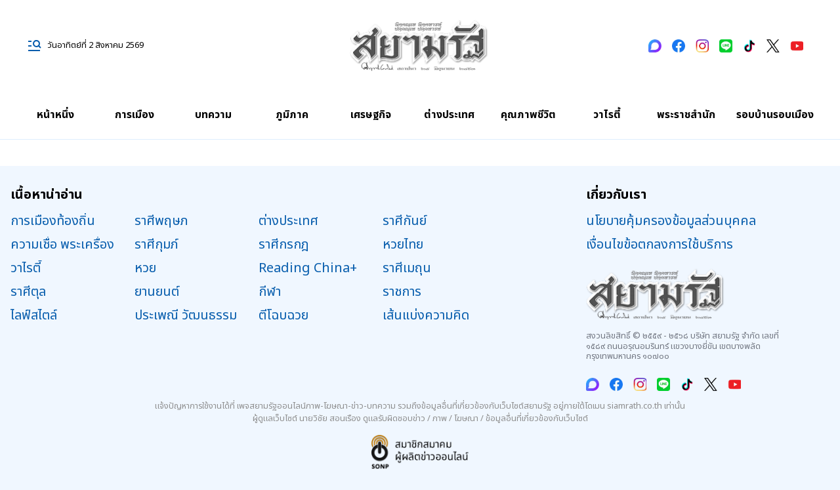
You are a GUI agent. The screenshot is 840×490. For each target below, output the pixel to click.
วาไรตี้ (607, 115)
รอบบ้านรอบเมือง (775, 115)
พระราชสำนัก (686, 115)
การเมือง (134, 115)
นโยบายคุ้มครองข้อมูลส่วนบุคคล (671, 221)
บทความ (213, 115)
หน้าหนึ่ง (55, 115)
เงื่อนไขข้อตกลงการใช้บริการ (659, 245)
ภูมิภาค (292, 115)
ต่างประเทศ (449, 115)
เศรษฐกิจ (370, 115)
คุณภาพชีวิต (528, 115)
